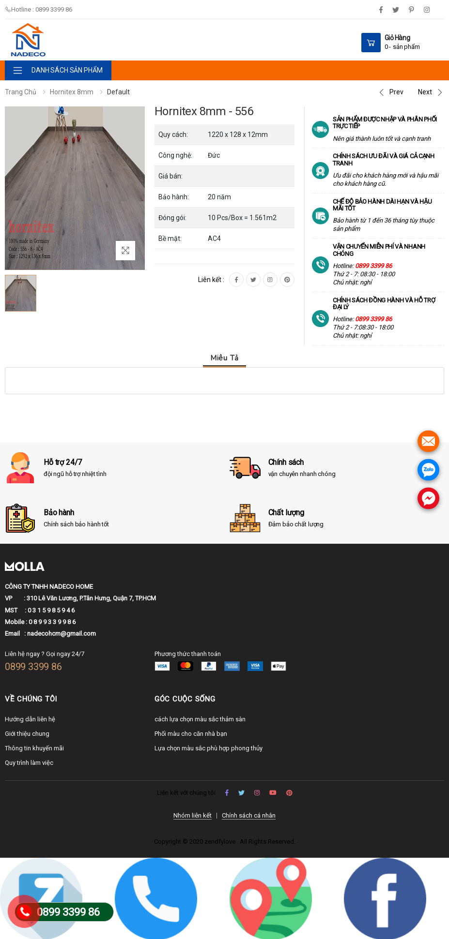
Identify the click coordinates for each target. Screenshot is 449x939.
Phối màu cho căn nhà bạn (191, 733)
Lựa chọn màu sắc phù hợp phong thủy (209, 748)
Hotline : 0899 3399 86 (38, 9)
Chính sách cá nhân (249, 815)
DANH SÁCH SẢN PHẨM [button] (66, 70)
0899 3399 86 (33, 666)
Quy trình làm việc (29, 762)
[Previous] (390, 92)
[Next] (431, 92)
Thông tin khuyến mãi (34, 748)
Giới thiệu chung (27, 733)
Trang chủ (20, 92)
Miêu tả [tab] (224, 358)
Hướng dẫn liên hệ (30, 719)
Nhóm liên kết (192, 815)
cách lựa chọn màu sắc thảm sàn (200, 719)
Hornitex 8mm (71, 92)
